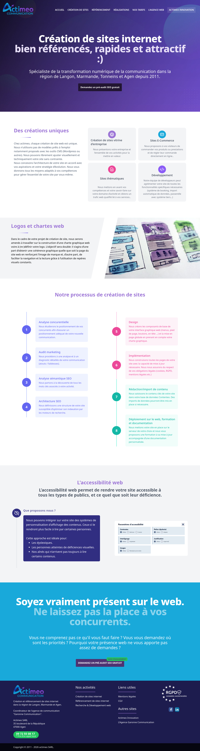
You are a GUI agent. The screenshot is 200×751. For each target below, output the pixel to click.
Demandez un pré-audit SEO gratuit (99, 87)
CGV (120, 700)
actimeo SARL (46, 747)
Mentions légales (127, 696)
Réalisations (121, 9)
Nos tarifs (138, 9)
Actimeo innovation (181, 9)
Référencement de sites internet (92, 700)
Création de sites (78, 9)
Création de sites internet (89, 696)
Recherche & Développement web (93, 705)
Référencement (101, 9)
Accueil (59, 9)
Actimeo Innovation (128, 717)
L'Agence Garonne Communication (136, 722)
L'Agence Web (156, 9)
